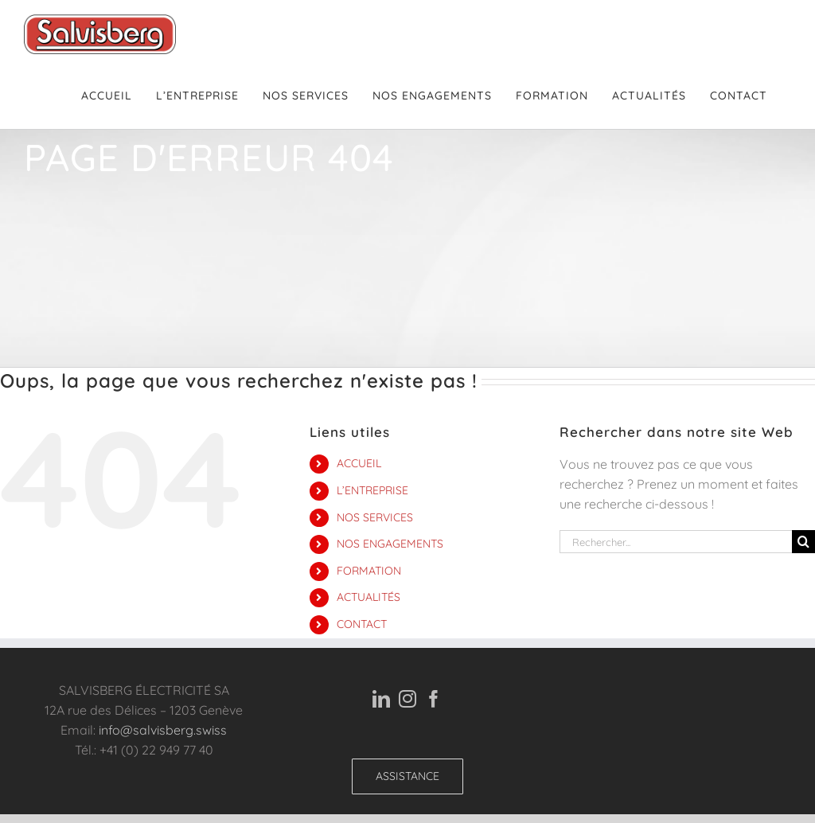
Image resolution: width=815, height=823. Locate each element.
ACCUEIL (359, 463)
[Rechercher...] (676, 541)
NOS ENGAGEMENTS (390, 543)
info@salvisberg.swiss (163, 730)
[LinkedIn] (381, 699)
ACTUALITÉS (368, 597)
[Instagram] (407, 699)
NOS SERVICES (375, 517)
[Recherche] (803, 541)
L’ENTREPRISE (372, 490)
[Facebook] (434, 699)
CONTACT (362, 624)
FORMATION (369, 571)
